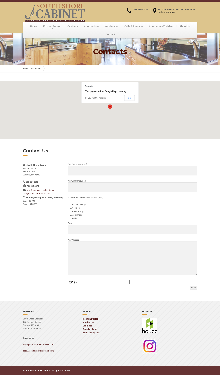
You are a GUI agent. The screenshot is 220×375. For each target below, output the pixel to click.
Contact (110, 34)
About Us (185, 26)
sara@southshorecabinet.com (37, 193)
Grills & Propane (133, 26)
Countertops (91, 26)
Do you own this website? (95, 98)
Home (33, 26)
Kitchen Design (52, 26)
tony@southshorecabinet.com (40, 190)
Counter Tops (89, 329)
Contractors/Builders (161, 26)
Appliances (111, 26)
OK (129, 98)
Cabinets (72, 26)
